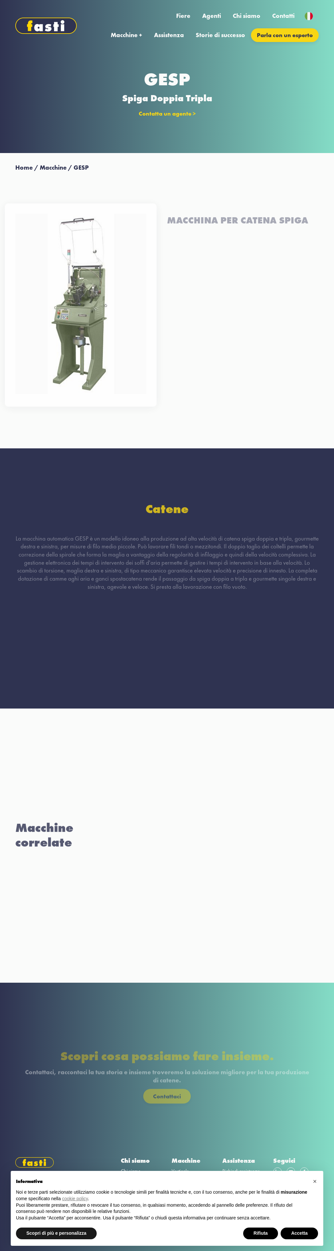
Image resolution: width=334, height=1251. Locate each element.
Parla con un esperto (285, 35)
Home (24, 167)
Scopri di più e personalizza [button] (56, 1233)
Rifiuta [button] (261, 1233)
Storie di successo (220, 35)
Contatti (283, 16)
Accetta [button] (299, 1233)
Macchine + (126, 35)
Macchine (53, 167)
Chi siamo (246, 16)
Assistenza (169, 35)
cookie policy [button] (75, 1198)
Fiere (183, 16)
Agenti (211, 16)
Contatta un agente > (167, 113)
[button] (315, 1181)
